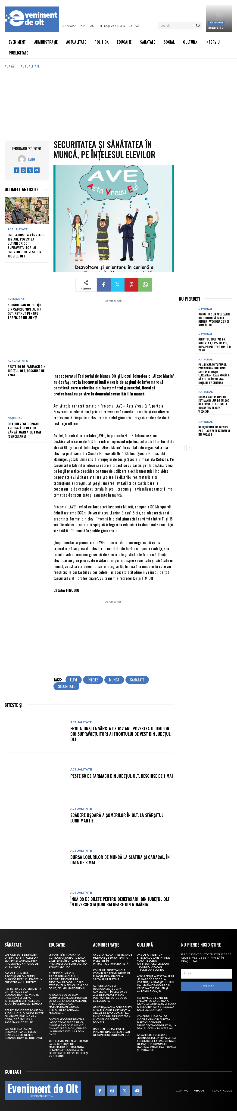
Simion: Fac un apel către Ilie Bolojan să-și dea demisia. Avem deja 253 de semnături (214, 319)
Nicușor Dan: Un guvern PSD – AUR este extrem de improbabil (214, 430)
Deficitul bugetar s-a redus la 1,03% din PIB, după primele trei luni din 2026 (214, 344)
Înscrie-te (207, 986)
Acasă (9, 66)
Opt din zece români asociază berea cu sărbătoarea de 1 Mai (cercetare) (24, 430)
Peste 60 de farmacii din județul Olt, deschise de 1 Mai (26, 370)
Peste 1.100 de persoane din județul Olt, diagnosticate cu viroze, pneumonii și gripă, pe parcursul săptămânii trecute (24, 1016)
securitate (66, 686)
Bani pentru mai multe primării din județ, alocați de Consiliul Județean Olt (111, 1032)
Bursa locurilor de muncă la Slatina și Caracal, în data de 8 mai (120, 859)
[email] (206, 974)
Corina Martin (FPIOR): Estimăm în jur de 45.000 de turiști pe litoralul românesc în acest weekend (213, 404)
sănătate (137, 680)
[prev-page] (182, 448)
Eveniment (16, 299)
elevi (73, 680)
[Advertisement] (118, 103)
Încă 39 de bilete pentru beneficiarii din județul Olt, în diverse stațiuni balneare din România (120, 901)
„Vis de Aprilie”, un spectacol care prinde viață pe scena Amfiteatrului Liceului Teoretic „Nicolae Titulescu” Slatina (153, 962)
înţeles (93, 680)
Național (15, 418)
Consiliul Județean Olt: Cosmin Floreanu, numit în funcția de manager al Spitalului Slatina (111, 975)
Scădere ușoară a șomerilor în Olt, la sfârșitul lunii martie (116, 817)
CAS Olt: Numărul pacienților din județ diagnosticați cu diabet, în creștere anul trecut (23, 978)
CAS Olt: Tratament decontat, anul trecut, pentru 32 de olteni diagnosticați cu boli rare (24, 1034)
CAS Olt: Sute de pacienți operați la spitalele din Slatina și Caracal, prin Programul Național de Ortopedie (22, 960)
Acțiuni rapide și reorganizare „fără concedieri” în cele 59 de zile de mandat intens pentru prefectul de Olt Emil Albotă (111, 993)
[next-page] (189, 448)
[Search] (197, 25)
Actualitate (30, 66)
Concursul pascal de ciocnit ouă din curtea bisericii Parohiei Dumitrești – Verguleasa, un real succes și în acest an (156, 1022)
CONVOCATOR (215, 28)
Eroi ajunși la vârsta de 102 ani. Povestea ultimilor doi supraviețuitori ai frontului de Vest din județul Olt (26, 245)
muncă (114, 680)
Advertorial (216, 22)
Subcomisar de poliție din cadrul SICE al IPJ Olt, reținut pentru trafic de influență (25, 311)
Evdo (31, 159)
